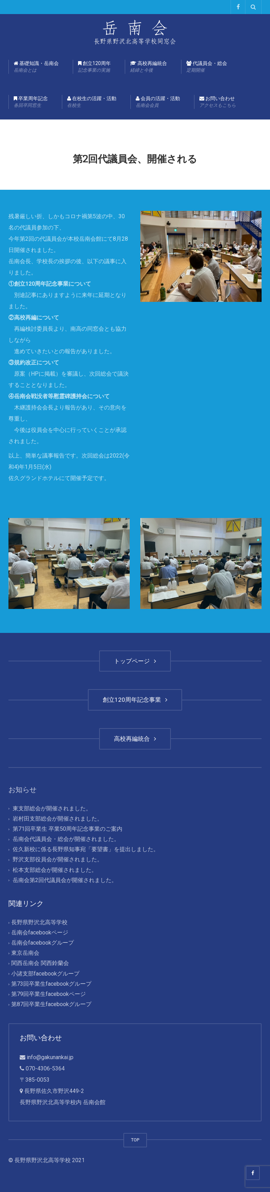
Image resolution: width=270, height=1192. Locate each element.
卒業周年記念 (31, 102)
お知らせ (22, 789)
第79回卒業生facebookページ (48, 994)
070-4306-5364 (45, 1068)
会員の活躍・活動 (158, 102)
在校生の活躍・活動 (91, 102)
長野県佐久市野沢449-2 (54, 1091)
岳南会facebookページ (39, 932)
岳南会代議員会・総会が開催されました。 (66, 839)
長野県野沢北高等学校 (39, 922)
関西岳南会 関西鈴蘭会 (40, 963)
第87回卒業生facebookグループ (51, 1004)
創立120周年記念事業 (135, 699)
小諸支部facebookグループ (45, 973)
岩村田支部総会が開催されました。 (58, 818)
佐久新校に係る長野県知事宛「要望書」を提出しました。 (86, 849)
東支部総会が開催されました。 (52, 808)
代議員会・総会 (206, 67)
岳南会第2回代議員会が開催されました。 (65, 880)
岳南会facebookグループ (42, 943)
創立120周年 (94, 67)
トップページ (135, 661)
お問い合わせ (217, 102)
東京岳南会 (25, 953)
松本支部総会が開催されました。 (55, 870)
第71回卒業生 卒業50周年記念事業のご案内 (67, 828)
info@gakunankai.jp (50, 1057)
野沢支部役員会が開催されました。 (58, 859)
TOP (135, 1139)
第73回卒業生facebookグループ (51, 983)
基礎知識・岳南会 (36, 67)
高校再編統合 (148, 67)
